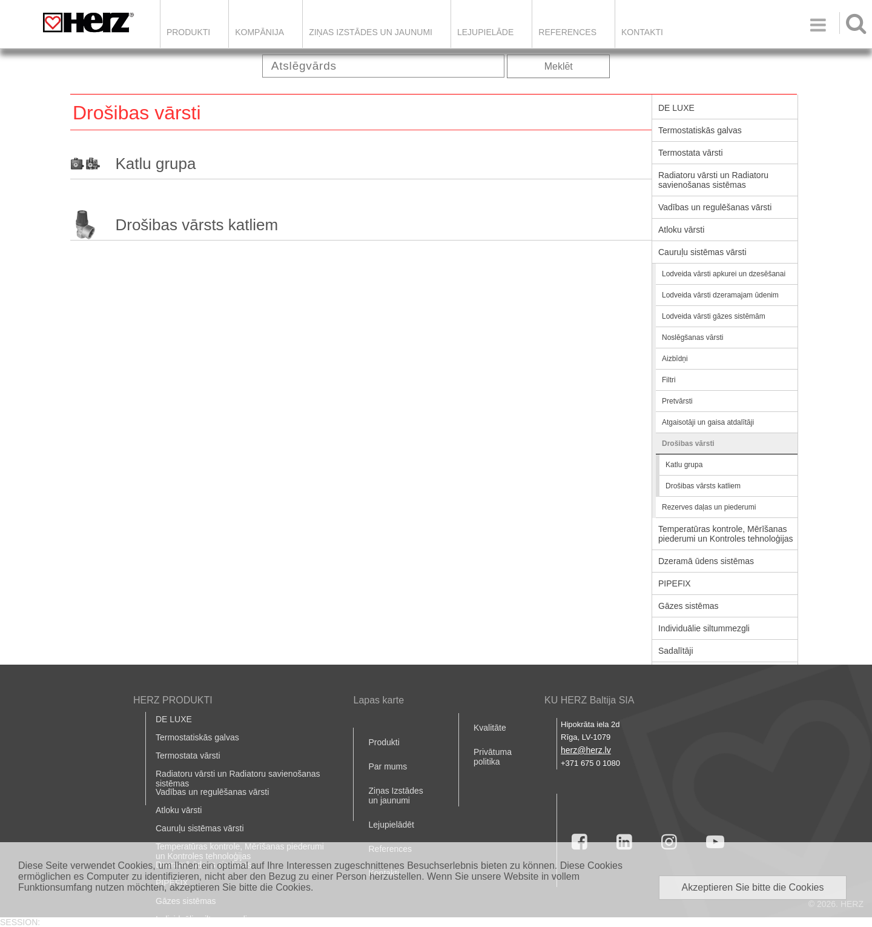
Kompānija (259, 32)
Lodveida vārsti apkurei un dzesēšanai (723, 274)
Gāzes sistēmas (688, 606)
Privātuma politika (493, 756)
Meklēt (558, 66)
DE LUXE (676, 108)
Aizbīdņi (675, 358)
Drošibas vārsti (688, 443)
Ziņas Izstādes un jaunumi (370, 32)
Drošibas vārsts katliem (196, 225)
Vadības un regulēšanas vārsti (714, 207)
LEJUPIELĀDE (485, 32)
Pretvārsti (677, 401)
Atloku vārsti (681, 229)
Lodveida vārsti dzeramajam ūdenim (720, 295)
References (567, 32)
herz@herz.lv (586, 750)
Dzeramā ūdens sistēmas (706, 561)
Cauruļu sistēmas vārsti (702, 252)
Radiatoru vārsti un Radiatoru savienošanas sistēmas (713, 180)
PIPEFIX (674, 583)
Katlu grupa (155, 163)
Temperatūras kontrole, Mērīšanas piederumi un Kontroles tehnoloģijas (725, 533)
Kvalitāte (490, 728)
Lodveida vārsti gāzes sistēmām (713, 316)
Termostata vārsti (690, 153)
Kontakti (642, 32)
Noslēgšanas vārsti (692, 337)
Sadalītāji (675, 651)
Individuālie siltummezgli (704, 628)
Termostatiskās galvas (700, 130)
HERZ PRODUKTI (173, 700)
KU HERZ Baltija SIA (589, 700)
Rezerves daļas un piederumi (709, 507)
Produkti (188, 32)
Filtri (669, 380)
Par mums (387, 766)
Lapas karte (378, 700)
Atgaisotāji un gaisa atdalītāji (708, 422)
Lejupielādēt (391, 824)
